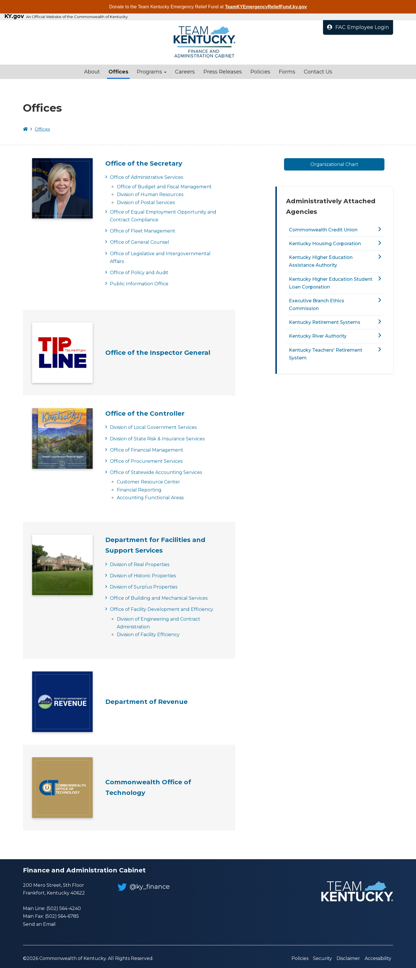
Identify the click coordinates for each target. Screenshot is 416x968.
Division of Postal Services (146, 202)
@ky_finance (144, 886)
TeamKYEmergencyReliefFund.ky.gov (266, 6)
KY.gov (14, 16)
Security (322, 958)
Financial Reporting (139, 490)
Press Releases (222, 72)
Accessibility (378, 958)
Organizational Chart (334, 164)
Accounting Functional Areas (150, 497)
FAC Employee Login (358, 27)
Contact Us (318, 72)
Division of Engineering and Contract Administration (158, 623)
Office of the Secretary (143, 163)
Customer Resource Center (148, 482)
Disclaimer (348, 958)
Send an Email (39, 924)
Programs (151, 72)
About (92, 72)
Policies (260, 72)
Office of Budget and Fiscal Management (164, 186)
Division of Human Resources (150, 194)
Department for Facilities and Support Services (155, 545)
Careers (185, 72)
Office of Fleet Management (142, 231)
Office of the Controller (144, 413)
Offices (118, 72)
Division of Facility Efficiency (148, 634)
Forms (287, 72)
